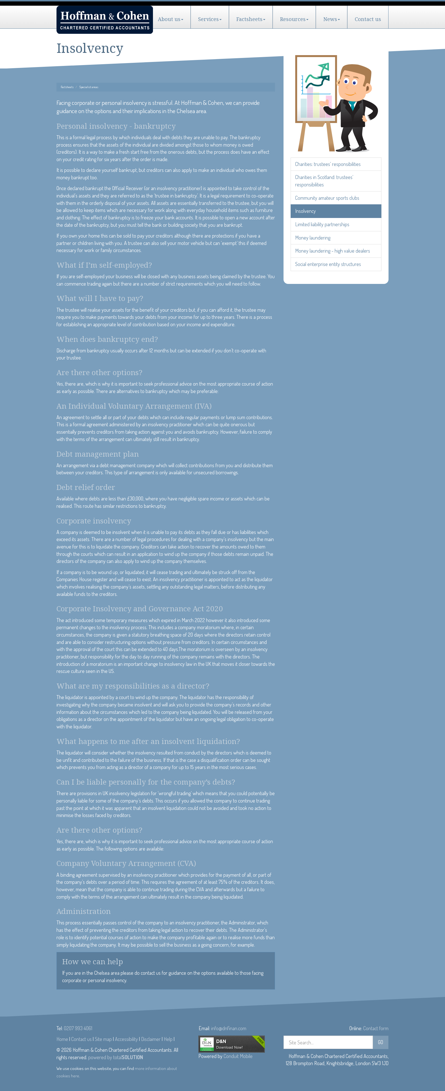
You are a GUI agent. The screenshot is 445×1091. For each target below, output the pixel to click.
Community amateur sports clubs (327, 198)
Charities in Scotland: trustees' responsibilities (324, 181)
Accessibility (126, 1039)
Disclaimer (151, 1039)
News (331, 19)
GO (380, 1042)
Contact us (368, 19)
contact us (151, 973)
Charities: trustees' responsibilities (328, 164)
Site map (103, 1039)
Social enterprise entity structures (328, 264)
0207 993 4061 (78, 1028)
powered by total (115, 1057)
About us (170, 19)
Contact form (376, 1028)
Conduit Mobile (238, 1056)
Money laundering (312, 237)
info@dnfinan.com (228, 1028)
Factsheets (250, 19)
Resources (294, 19)
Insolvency (305, 211)
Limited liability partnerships (322, 224)
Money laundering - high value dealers (332, 251)
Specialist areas (88, 87)
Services (210, 19)
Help (168, 1039)
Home (62, 1039)
